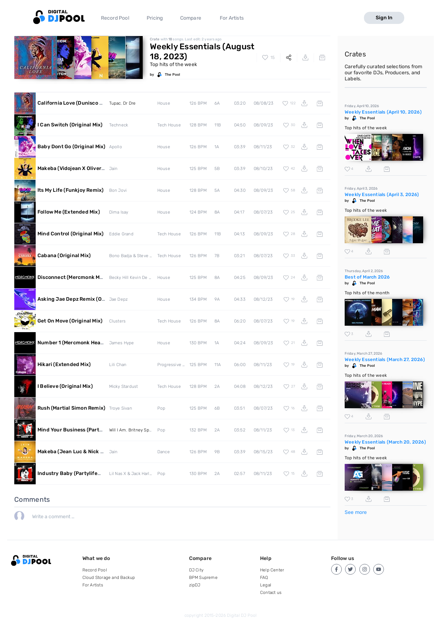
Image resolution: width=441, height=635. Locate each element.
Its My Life (70, 190)
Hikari (64, 364)
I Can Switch (69, 125)
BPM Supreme (203, 577)
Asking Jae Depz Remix (83, 299)
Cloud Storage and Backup (108, 577)
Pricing (155, 18)
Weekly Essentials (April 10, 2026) (383, 112)
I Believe (65, 386)
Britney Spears (143, 430)
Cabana (64, 255)
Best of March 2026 (367, 277)
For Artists (232, 18)
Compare (190, 18)
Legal (265, 585)
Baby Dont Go (71, 147)
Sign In (384, 18)
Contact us (271, 592)
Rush (71, 408)
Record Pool (115, 18)
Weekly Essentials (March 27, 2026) (385, 359)
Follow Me (68, 212)
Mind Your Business (90, 430)
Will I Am (117, 430)
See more (356, 512)
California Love (76, 103)
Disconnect (96, 277)
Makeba (86, 168)
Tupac (115, 103)
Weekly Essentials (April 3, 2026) (382, 194)
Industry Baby (84, 473)
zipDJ (195, 585)
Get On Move (69, 321)
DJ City (196, 570)
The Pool (172, 74)
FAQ (264, 577)
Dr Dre (129, 103)
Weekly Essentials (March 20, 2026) (385, 442)
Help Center (272, 570)
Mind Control (70, 234)
